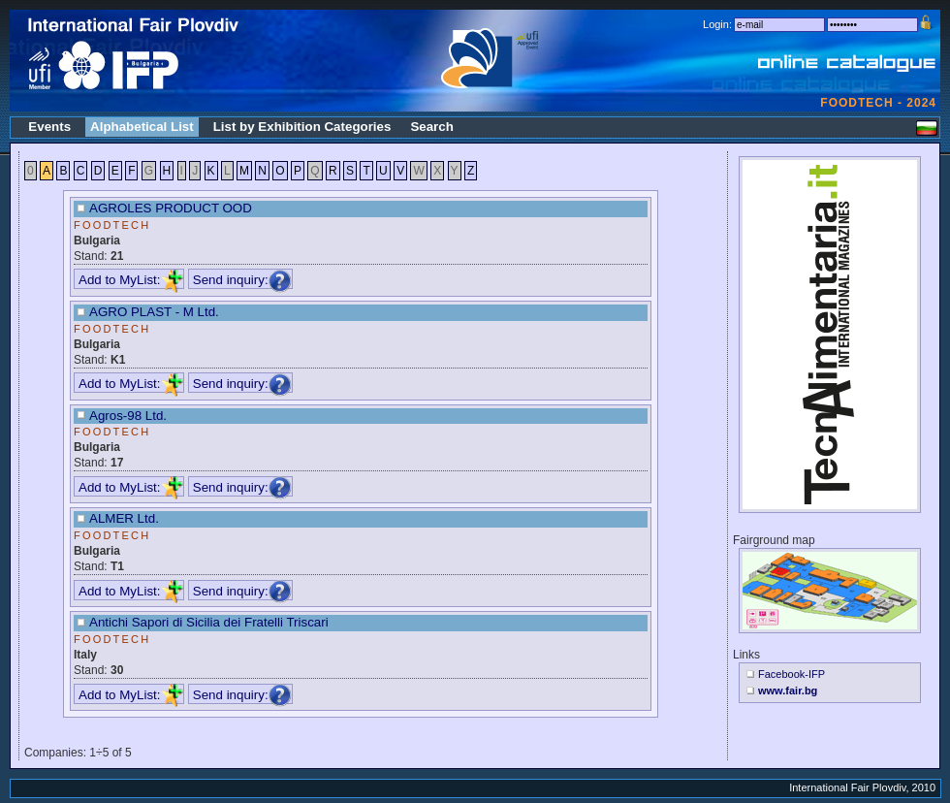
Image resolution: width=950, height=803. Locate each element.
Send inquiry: (242, 280)
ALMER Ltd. (124, 518)
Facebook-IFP (791, 674)
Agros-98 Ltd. (128, 415)
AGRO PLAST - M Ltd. (154, 312)
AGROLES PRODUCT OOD (170, 208)
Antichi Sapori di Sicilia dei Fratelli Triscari (209, 622)
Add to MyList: (131, 280)
